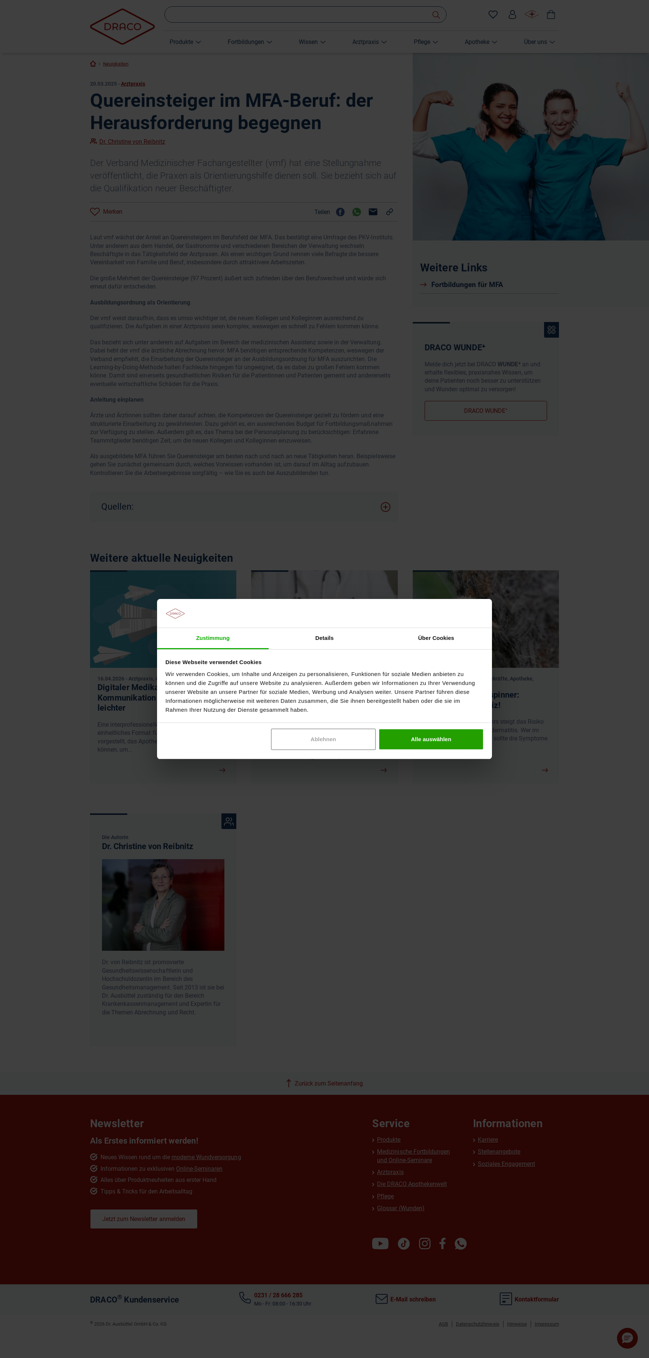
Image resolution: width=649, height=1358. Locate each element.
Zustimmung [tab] (213, 638)
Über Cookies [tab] (436, 638)
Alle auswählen (431, 739)
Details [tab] (324, 638)
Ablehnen (323, 739)
